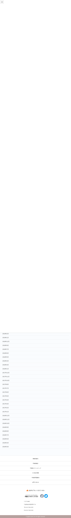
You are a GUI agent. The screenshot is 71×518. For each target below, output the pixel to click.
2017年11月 (5, 376)
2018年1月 (5, 369)
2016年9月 (5, 427)
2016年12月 (5, 415)
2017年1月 (5, 411)
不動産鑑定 (35, 463)
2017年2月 (5, 407)
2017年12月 (5, 372)
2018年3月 (5, 365)
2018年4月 (5, 361)
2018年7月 (5, 349)
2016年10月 (5, 423)
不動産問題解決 (35, 477)
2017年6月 (5, 392)
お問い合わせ (35, 482)
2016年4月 (5, 443)
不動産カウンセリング (35, 468)
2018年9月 (5, 345)
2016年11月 (5, 419)
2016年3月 (5, 446)
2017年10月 (5, 380)
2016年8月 (5, 431)
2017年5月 (5, 396)
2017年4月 (5, 400)
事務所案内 (35, 458)
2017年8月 (5, 384)
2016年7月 (5, 435)
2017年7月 (5, 388)
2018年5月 (5, 357)
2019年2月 (5, 333)
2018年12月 (5, 341)
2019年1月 (5, 337)
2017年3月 (5, 404)
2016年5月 (5, 439)
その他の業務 (35, 473)
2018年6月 (5, 353)
